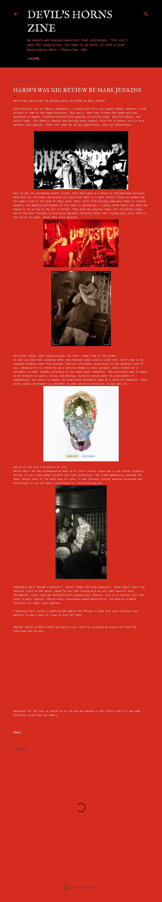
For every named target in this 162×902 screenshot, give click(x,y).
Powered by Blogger (81, 887)
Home (34, 58)
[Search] (146, 13)
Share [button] (17, 732)
